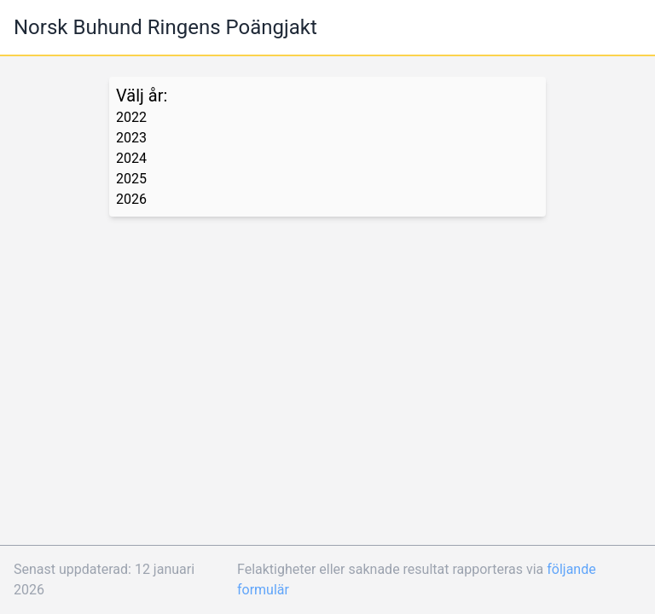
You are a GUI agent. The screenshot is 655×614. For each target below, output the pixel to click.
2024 (131, 158)
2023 (131, 138)
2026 (131, 199)
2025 (131, 179)
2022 (131, 117)
